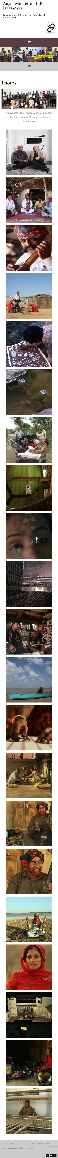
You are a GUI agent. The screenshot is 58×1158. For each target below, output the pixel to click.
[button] (29, 43)
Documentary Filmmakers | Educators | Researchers (24, 16)
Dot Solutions (27, 1148)
